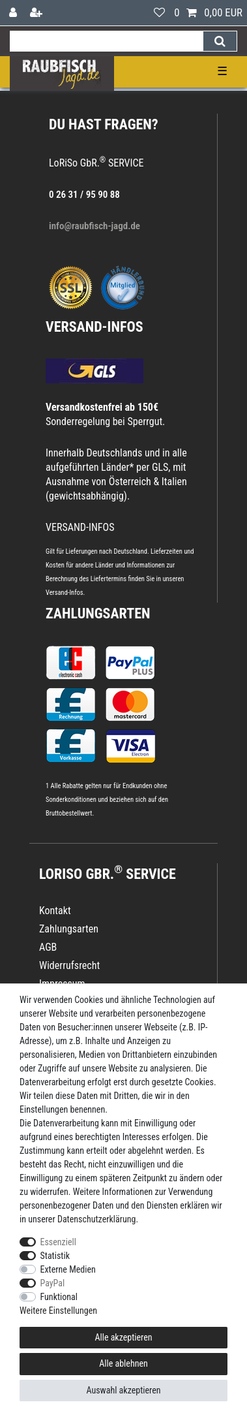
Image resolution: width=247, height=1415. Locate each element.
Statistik (55, 1255)
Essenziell (58, 1242)
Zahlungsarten (98, 613)
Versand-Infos (64, 592)
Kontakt (55, 910)
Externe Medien (68, 1269)
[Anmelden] (14, 12)
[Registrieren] (37, 12)
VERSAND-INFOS (94, 327)
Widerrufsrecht (69, 965)
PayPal (52, 1283)
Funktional (59, 1297)
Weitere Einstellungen (58, 1310)
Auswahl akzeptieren (123, 1390)
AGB (48, 947)
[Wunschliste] (159, 12)
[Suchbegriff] (106, 41)
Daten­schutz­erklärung (96, 1219)
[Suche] (220, 41)
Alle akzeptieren (123, 1337)
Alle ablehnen (123, 1363)
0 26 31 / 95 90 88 (84, 194)
